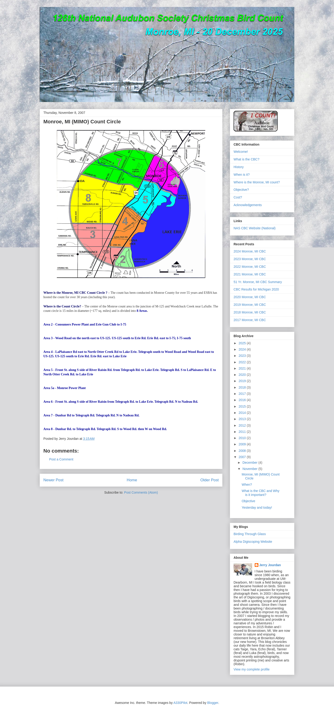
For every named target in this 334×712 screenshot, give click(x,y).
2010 (243, 438)
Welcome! (241, 151)
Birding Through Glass (250, 534)
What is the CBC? (246, 159)
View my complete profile (252, 669)
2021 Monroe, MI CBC (250, 274)
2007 (243, 457)
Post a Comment (61, 459)
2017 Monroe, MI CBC (250, 320)
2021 (243, 368)
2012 (243, 425)
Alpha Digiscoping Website (253, 541)
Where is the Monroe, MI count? (257, 182)
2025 (243, 343)
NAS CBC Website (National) (255, 228)
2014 (243, 413)
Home (132, 480)
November (250, 469)
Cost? (238, 197)
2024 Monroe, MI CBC (250, 251)
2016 (243, 400)
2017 (243, 394)
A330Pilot (180, 703)
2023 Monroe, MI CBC (250, 259)
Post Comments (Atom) (141, 492)
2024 (243, 349)
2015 (243, 406)
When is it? (242, 174)
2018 (243, 387)
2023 (243, 356)
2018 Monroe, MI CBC (250, 312)
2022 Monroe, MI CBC (250, 266)
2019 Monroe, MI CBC (250, 305)
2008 (243, 451)
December (250, 462)
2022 (243, 362)
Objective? (241, 190)
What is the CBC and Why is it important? (260, 493)
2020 (243, 375)
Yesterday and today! (257, 507)
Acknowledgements (248, 205)
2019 (243, 381)
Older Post (209, 480)
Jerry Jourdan (270, 565)
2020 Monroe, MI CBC (250, 297)
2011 (243, 432)
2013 (243, 419)
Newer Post (53, 480)
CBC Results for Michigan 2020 (256, 289)
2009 (243, 444)
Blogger (212, 703)
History (239, 167)
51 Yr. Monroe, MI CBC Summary (258, 282)
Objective (248, 501)
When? (247, 484)
